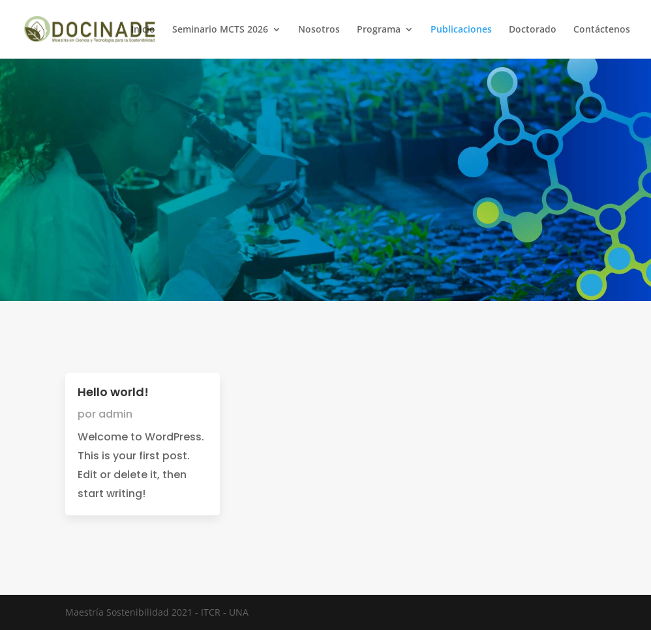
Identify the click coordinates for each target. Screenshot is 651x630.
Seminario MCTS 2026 (220, 30)
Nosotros (319, 30)
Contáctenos (601, 30)
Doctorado (532, 30)
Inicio (143, 30)
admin (115, 414)
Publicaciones (461, 30)
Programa (379, 30)
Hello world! (113, 392)
